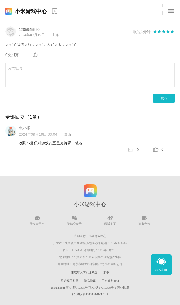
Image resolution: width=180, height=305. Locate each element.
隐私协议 (90, 280)
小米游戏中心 (31, 11)
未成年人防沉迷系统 (84, 272)
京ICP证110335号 (77, 287)
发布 (164, 98)
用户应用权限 (69, 280)
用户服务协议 (110, 280)
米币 (106, 272)
